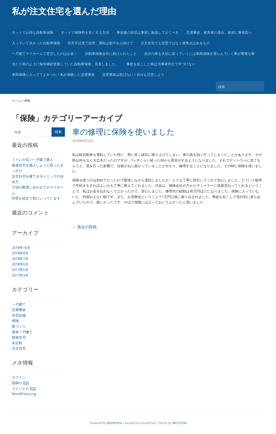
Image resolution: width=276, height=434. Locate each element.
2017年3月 (20, 275)
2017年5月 (20, 269)
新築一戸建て (22, 331)
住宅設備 (19, 315)
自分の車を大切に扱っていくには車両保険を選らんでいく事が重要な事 (199, 54)
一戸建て (19, 304)
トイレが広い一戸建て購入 (32, 159)
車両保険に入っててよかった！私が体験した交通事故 (53, 75)
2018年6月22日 (82, 141)
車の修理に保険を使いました (123, 131)
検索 (259, 86)
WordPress (114, 423)
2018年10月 (21, 247)
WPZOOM (179, 423)
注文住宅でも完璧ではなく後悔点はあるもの (175, 43)
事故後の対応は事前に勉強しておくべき (148, 32)
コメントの (24, 388)
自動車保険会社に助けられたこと (111, 54)
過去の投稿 (84, 226)
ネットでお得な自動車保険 (32, 32)
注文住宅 (19, 348)
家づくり (19, 326)
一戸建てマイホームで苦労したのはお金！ (44, 54)
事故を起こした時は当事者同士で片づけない (160, 64)
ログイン (19, 377)
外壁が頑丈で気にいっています (36, 198)
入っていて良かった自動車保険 (36, 43)
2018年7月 (20, 258)
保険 (15, 320)
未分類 (17, 343)
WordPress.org (24, 393)
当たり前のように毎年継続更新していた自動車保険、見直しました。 (65, 64)
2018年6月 (20, 264)
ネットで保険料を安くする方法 (85, 32)
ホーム (16, 100)
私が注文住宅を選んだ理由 (64, 11)
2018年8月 (20, 253)
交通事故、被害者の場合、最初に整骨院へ (219, 32)
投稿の (20, 382)
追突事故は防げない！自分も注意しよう (133, 75)
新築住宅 (19, 337)
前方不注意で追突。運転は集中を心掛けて (100, 43)
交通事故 (19, 309)
